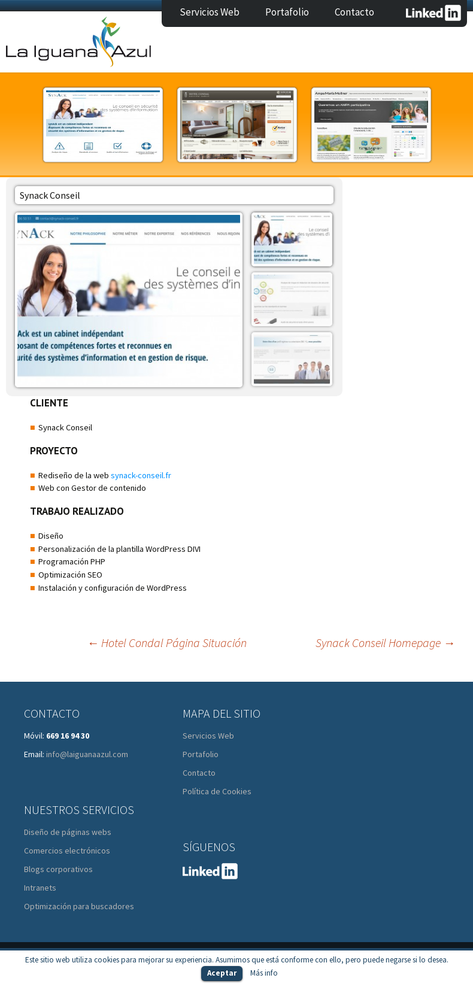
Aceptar (221, 973)
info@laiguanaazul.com (87, 754)
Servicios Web (209, 12)
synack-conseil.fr (141, 475)
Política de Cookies (217, 791)
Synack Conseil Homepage (385, 642)
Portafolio (287, 12)
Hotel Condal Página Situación (167, 642)
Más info (264, 973)
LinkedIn (433, 12)
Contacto (354, 12)
